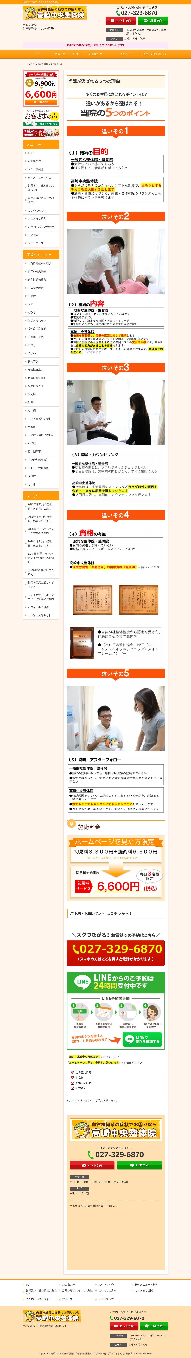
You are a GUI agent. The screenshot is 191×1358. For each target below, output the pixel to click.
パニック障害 (35, 287)
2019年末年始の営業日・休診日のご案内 (40, 543)
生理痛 (32, 427)
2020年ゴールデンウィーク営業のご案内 (41, 531)
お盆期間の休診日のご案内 (41, 572)
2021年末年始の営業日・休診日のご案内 (40, 506)
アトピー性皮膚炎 (38, 468)
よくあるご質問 (37, 218)
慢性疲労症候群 (37, 328)
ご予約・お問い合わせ (153, 54)
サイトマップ (35, 243)
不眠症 (32, 296)
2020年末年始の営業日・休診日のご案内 (40, 518)
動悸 (30, 402)
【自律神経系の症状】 (41, 263)
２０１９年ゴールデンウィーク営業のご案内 (41, 596)
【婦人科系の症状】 (39, 418)
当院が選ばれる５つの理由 (41, 200)
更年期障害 (34, 451)
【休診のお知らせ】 (39, 615)
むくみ (32, 484)
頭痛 (30, 304)
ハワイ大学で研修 (38, 607)
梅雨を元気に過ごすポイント (41, 584)
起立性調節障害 (37, 279)
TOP (37, 54)
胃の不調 (33, 361)
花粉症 (32, 476)
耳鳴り (32, 345)
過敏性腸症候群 (37, 377)
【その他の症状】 (38, 459)
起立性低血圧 (35, 386)
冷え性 (32, 394)
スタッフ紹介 (35, 169)
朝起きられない (37, 320)
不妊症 (32, 443)
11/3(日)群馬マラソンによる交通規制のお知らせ (41, 557)
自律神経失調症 (37, 271)
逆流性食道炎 (35, 369)
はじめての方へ (37, 210)
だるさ (32, 312)
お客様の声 (95, 54)
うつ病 (32, 410)
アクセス (124, 54)
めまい (32, 353)
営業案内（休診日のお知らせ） (41, 187)
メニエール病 (35, 337)
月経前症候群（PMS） (41, 435)
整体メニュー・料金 (66, 54)
